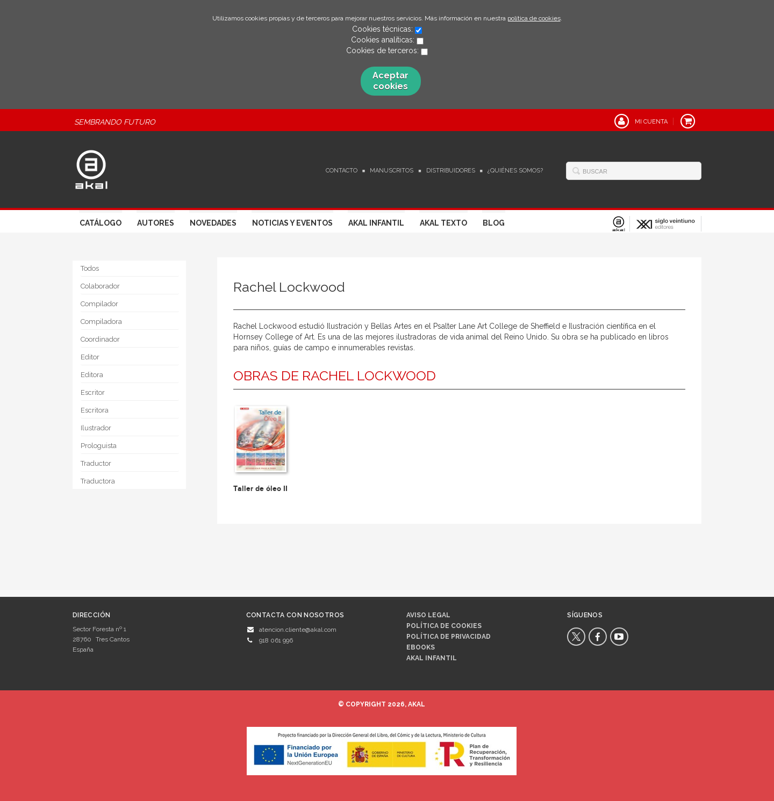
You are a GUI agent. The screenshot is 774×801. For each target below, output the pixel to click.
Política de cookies (444, 626)
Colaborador (100, 286)
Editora (92, 375)
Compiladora (101, 321)
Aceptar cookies (390, 80)
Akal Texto (443, 223)
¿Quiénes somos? (515, 170)
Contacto (341, 170)
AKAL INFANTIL (431, 658)
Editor (90, 357)
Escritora (95, 410)
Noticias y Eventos (292, 223)
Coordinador (100, 339)
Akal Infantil (376, 223)
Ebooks (420, 647)
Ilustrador (96, 428)
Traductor (96, 463)
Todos (90, 268)
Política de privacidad (448, 636)
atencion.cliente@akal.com (297, 629)
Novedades (213, 223)
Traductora (98, 481)
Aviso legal (428, 615)
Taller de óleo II (260, 488)
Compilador (99, 304)
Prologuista (99, 446)
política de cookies (534, 18)
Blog (494, 223)
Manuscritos (391, 170)
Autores (155, 223)
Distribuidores (450, 170)
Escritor (93, 392)
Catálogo (100, 223)
